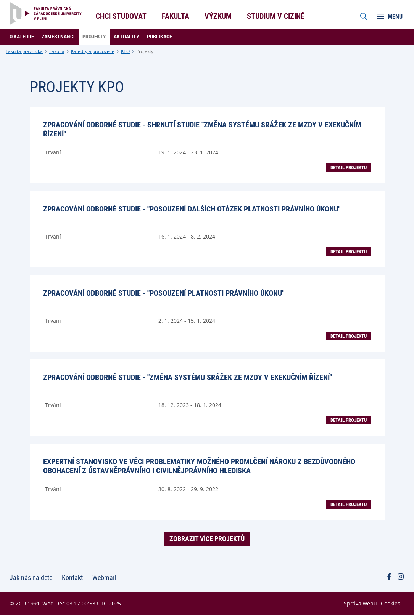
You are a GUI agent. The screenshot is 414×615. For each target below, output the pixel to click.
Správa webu (360, 603)
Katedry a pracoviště (92, 51)
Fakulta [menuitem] (175, 16)
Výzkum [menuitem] (218, 16)
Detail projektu (348, 167)
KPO (125, 51)
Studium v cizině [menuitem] (275, 16)
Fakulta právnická (24, 51)
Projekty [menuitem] (94, 37)
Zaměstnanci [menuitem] (58, 37)
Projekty (144, 51)
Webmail (104, 577)
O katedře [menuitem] (22, 37)
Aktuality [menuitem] (126, 37)
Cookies (390, 603)
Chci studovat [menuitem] (121, 16)
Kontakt (72, 577)
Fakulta (56, 51)
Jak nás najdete (31, 577)
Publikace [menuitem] (159, 37)
